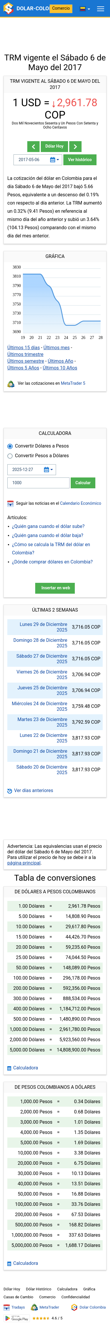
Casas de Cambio (18, 1297)
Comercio (61, 8)
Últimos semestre (25, 361)
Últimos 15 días (23, 347)
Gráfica (89, 1289)
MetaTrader (45, 1307)
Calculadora (22, 1068)
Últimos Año (60, 361)
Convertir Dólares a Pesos (42, 446)
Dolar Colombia (88, 1307)
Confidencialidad (75, 1297)
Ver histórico (80, 159)
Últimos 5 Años (23, 368)
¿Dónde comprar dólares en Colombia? (52, 562)
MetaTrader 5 (73, 383)
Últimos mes (56, 347)
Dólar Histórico (38, 1289)
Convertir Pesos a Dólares (42, 455)
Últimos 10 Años (60, 368)
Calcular (83, 482)
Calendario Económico (80, 503)
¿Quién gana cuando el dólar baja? (47, 535)
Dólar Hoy (54, 146)
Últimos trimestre (25, 354)
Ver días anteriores (30, 790)
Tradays (14, 1307)
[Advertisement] (55, 32)
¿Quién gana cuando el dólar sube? (48, 526)
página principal (23, 863)
